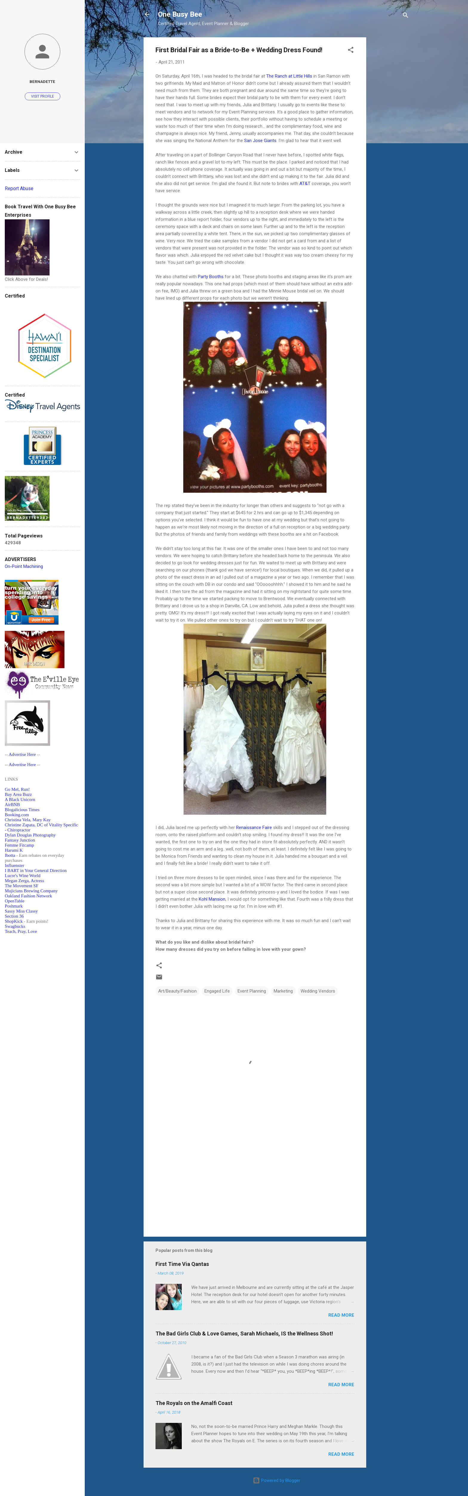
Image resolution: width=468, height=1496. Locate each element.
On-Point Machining (24, 566)
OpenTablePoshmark (14, 903)
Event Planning (252, 991)
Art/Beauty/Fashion (177, 991)
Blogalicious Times (22, 809)
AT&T (304, 183)
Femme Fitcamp (19, 845)
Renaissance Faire (254, 827)
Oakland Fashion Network (28, 895)
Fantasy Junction (20, 840)
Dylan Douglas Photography (30, 835)
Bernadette (42, 81)
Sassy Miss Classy (21, 911)
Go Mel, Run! (17, 789)
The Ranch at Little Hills (289, 76)
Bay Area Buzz (18, 794)
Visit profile (42, 96)
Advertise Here (22, 754)
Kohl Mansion (212, 899)
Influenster (14, 865)
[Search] (405, 16)
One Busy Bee (180, 14)
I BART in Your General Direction (36, 870)
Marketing (283, 991)
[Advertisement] (390, 126)
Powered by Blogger (276, 1480)
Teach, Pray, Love (21, 931)
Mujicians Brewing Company (31, 890)
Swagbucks (15, 926)
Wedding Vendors (318, 991)
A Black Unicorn (20, 799)
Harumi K (14, 850)
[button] (350, 51)
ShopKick (14, 921)
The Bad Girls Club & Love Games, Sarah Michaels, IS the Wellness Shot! (244, 1333)
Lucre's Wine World (22, 875)
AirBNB (12, 804)
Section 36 (14, 916)
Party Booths (211, 276)
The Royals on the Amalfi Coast (194, 1403)
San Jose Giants (260, 140)
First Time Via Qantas (182, 1264)
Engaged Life (217, 991)
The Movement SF (22, 885)
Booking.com (17, 814)
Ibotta (10, 855)
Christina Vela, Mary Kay (28, 819)
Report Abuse (19, 188)
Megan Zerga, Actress (24, 880)
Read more (341, 1315)
